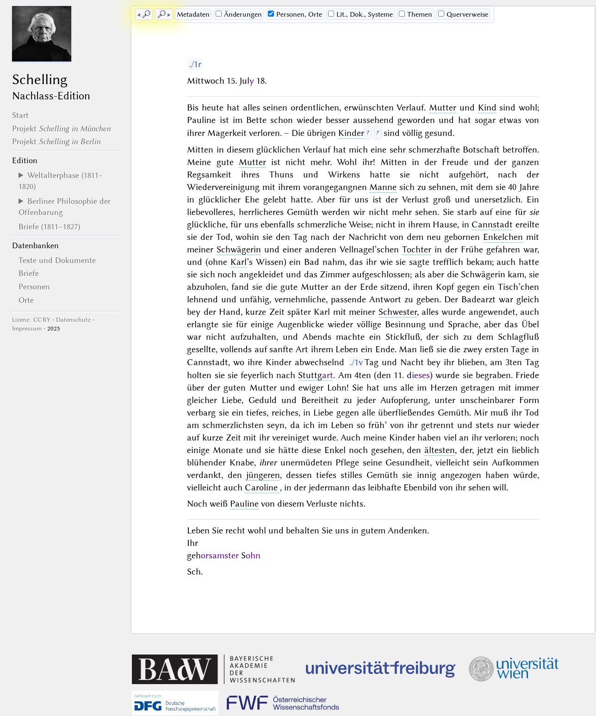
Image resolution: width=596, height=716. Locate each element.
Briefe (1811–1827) (49, 226)
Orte (26, 300)
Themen (415, 14)
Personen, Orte (295, 14)
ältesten (439, 450)
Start (20, 115)
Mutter (442, 107)
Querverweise (463, 14)
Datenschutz (73, 320)
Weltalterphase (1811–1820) (61, 181)
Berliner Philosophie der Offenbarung (65, 206)
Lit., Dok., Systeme (360, 14)
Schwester (398, 311)
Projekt (61, 128)
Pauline (244, 503)
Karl (238, 262)
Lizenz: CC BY (31, 320)
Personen (34, 286)
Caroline (262, 487)
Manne (383, 187)
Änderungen (239, 14)
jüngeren (263, 475)
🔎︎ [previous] (146, 14)
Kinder (351, 133)
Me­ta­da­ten (193, 14)
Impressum (27, 328)
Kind (487, 107)
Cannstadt (492, 224)
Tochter (416, 249)
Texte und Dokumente (57, 260)
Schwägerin (239, 249)
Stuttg (315, 375)
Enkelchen (503, 237)
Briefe (29, 273)
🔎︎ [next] (161, 14)
